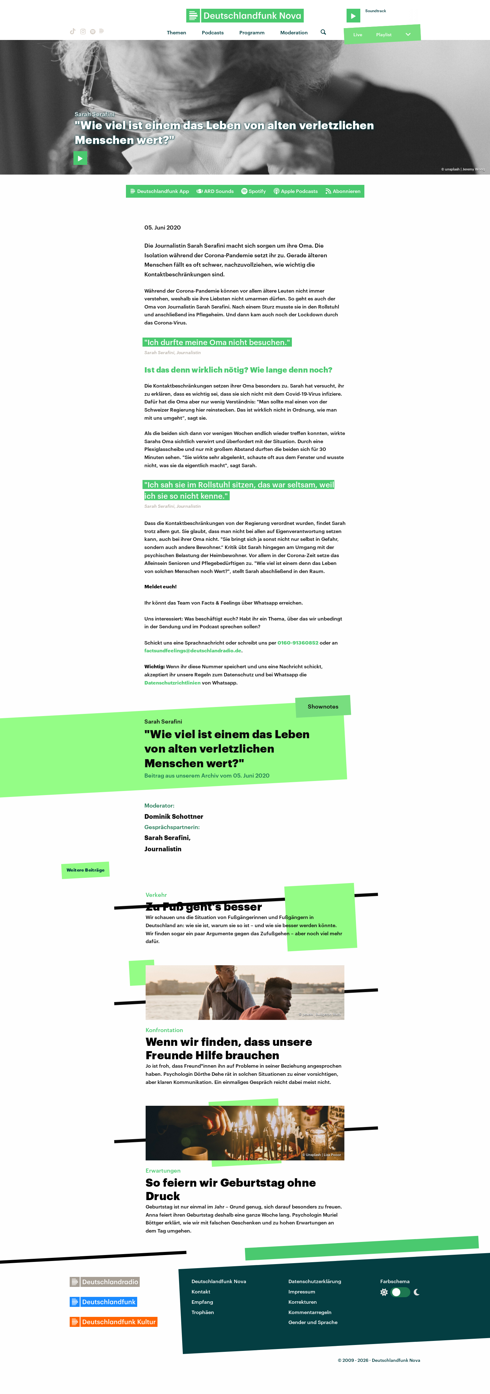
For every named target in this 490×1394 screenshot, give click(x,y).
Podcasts (213, 32)
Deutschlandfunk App (159, 191)
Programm (252, 32)
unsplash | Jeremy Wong (465, 169)
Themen (176, 32)
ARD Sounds (215, 191)
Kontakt (201, 1291)
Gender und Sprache (313, 1322)
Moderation (294, 32)
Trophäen (203, 1312)
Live (357, 34)
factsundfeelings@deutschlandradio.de (192, 650)
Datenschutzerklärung (314, 1281)
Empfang (202, 1302)
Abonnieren (343, 191)
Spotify (253, 191)
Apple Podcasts (295, 191)
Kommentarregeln (310, 1312)
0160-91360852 (298, 642)
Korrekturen (302, 1302)
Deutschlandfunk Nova (219, 1281)
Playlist (384, 34)
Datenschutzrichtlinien (172, 682)
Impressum (301, 1291)
